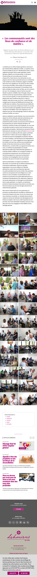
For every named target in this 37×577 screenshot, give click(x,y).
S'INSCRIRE (18, 509)
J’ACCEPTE (12, 573)
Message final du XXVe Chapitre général (9, 446)
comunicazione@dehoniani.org (18, 548)
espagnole (9, 418)
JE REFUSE (24, 573)
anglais (8, 416)
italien (8, 422)
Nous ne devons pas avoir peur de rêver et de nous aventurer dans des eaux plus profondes (10, 480)
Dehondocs (29, 131)
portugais (9, 424)
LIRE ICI (18, 570)
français (9, 420)
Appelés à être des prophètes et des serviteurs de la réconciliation (10, 460)
